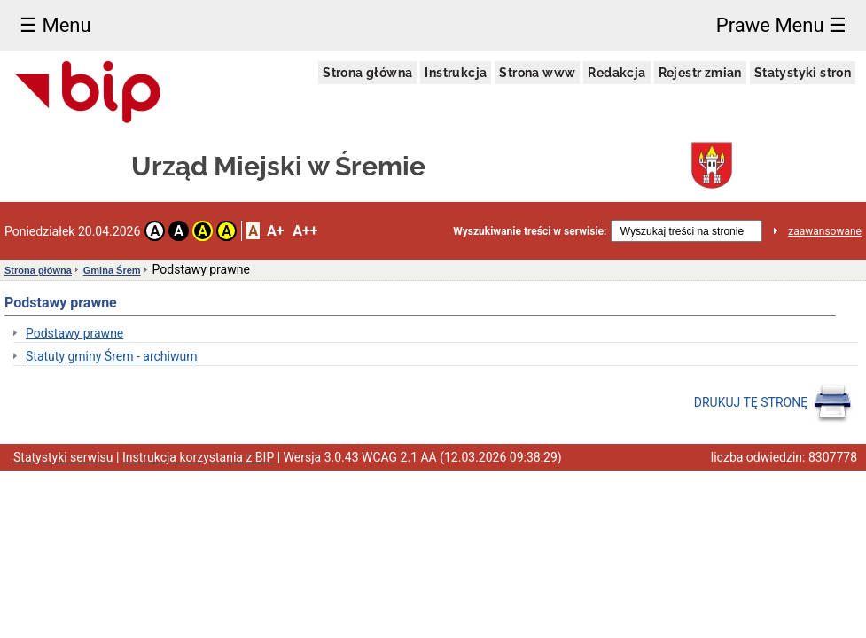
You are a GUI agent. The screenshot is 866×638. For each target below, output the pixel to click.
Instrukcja (456, 73)
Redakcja (616, 73)
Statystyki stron (802, 73)
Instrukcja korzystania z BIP (198, 457)
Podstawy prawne (74, 333)
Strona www (537, 73)
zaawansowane (825, 231)
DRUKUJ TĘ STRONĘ (773, 403)
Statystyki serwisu (63, 457)
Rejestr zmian (700, 73)
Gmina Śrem (112, 270)
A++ (305, 230)
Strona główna (367, 73)
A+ (275, 230)
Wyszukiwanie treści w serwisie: (529, 231)
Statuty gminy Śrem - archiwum (111, 356)
